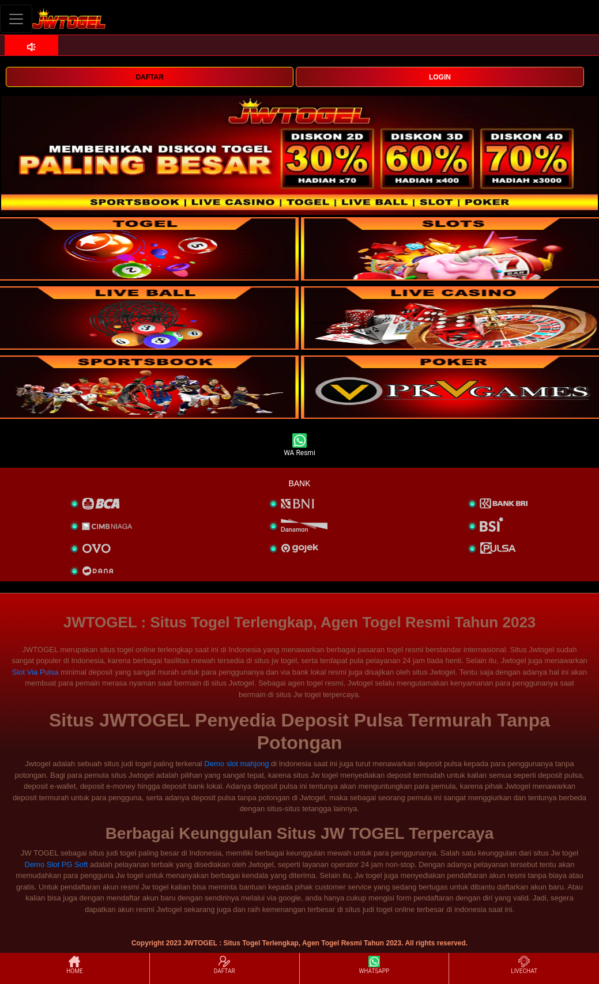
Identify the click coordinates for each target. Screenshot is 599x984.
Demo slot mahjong (236, 763)
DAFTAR (149, 77)
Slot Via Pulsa (35, 672)
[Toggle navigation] (16, 19)
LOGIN (440, 77)
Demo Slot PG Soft (56, 864)
